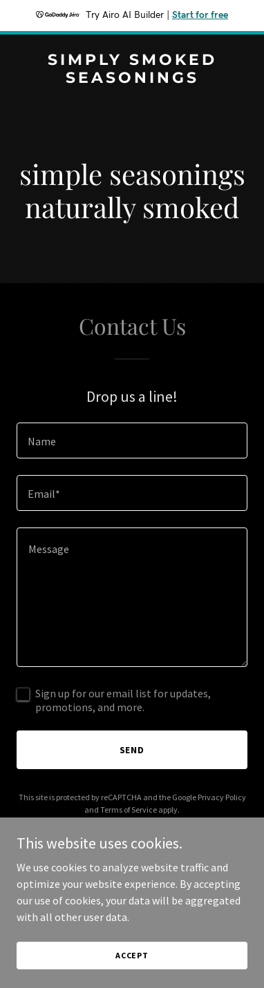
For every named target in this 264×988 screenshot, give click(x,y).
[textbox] (132, 440)
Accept (132, 955)
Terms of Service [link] (128, 809)
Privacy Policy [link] (222, 797)
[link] (132, 79)
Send (132, 750)
